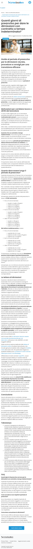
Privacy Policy (4, 541)
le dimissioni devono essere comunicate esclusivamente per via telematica (15, 338)
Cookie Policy (13, 541)
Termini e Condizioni (6, 543)
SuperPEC (21, 356)
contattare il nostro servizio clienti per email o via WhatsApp (16, 352)
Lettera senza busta (19, 97)
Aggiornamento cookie (24, 541)
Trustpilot (2, 8)
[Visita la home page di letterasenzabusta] (16, 2)
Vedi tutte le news (16, 528)
